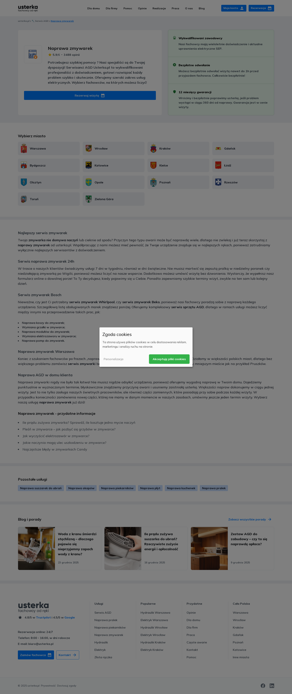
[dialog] (146, 347)
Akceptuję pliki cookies (169, 359)
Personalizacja (113, 359)
